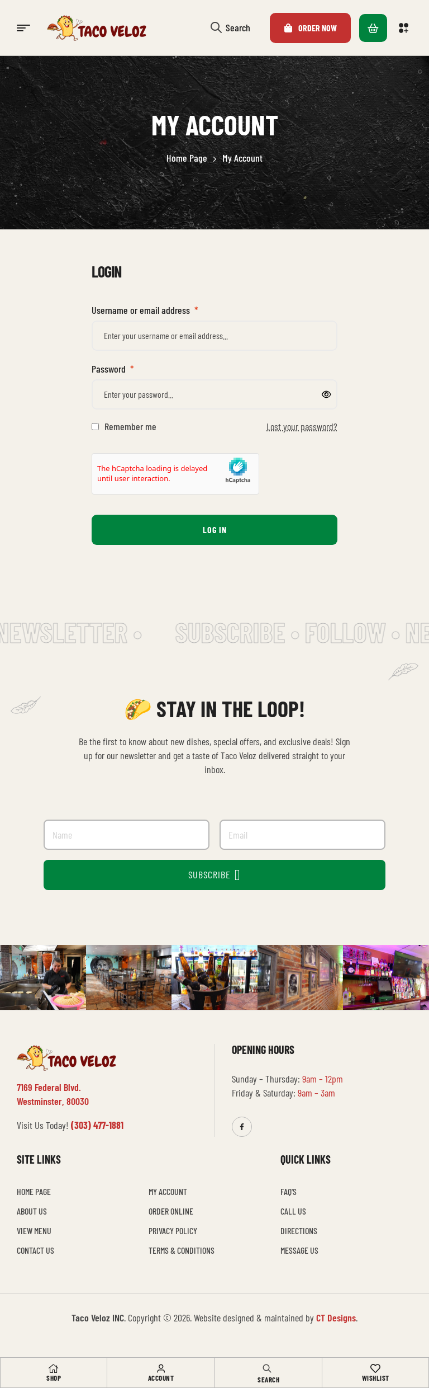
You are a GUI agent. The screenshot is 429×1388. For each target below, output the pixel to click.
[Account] (161, 1368)
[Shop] (54, 1368)
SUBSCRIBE (214, 875)
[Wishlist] (375, 1368)
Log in (215, 529)
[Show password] (326, 394)
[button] (405, 28)
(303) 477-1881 (97, 1125)
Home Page (186, 158)
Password (113, 369)
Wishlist (375, 1377)
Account (161, 1377)
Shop (53, 1377)
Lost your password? (301, 426)
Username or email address (145, 310)
